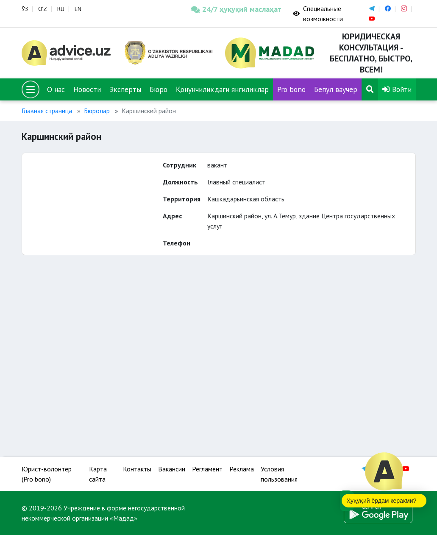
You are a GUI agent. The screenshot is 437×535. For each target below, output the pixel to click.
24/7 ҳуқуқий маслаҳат (235, 9)
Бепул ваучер (335, 89)
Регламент (207, 469)
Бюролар (97, 110)
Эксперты (125, 89)
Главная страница (47, 110)
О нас (56, 89)
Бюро (158, 89)
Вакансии (171, 469)
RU (60, 9)
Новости (87, 89)
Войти (397, 89)
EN (78, 9)
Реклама (241, 469)
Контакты (137, 469)
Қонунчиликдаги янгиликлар (222, 89)
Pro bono (291, 89)
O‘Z (42, 9)
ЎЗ (25, 9)
